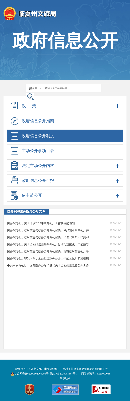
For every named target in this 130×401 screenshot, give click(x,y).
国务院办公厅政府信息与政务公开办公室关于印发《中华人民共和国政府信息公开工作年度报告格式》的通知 (50, 237)
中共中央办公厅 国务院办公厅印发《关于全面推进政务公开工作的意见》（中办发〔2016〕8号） (50, 265)
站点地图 (65, 378)
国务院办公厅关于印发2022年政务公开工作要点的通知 (41, 223)
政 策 (65, 106)
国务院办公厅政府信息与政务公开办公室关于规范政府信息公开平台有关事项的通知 (50, 251)
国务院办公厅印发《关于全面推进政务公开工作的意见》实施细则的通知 (50, 258)
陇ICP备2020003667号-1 (64, 373)
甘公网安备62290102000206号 (30, 373)
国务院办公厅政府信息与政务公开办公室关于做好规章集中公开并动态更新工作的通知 (50, 230)
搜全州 (33, 88)
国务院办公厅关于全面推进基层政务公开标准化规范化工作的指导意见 (50, 244)
